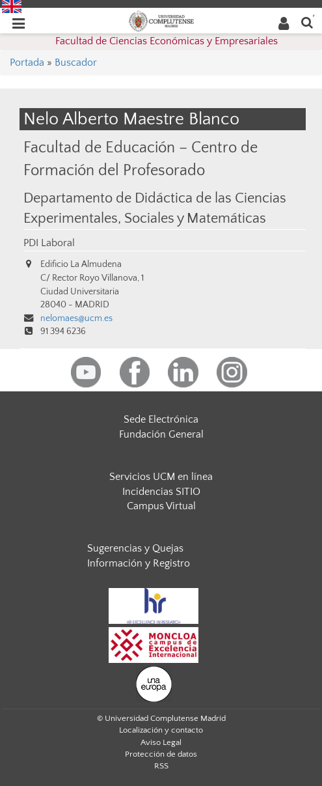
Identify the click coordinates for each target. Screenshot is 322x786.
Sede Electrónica (161, 419)
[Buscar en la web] (307, 22)
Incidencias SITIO (161, 492)
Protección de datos (161, 754)
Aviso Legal (161, 742)
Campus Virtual (161, 506)
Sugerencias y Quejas (135, 548)
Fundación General (161, 434)
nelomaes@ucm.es (76, 318)
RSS (161, 765)
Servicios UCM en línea (161, 477)
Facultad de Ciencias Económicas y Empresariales (166, 41)
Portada (27, 62)
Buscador (76, 62)
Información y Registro (138, 563)
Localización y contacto (161, 730)
